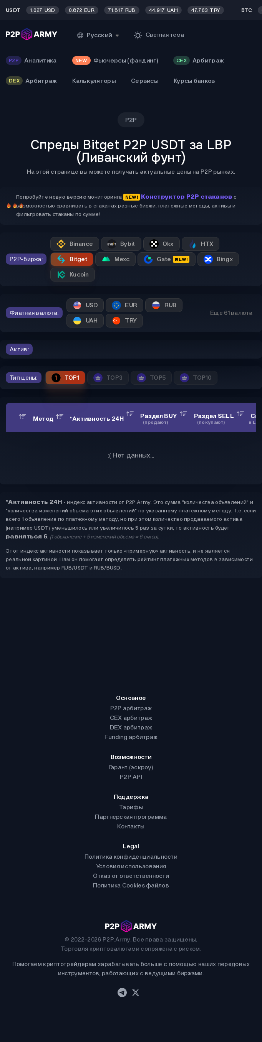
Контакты (130, 826)
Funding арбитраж (131, 737)
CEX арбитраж (131, 717)
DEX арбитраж (131, 727)
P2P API (131, 776)
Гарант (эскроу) (131, 767)
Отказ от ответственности (131, 875)
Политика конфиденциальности (131, 856)
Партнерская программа (131, 816)
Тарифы (131, 807)
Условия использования (131, 866)
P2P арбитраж (131, 708)
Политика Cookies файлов (131, 885)
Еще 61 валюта (231, 312)
